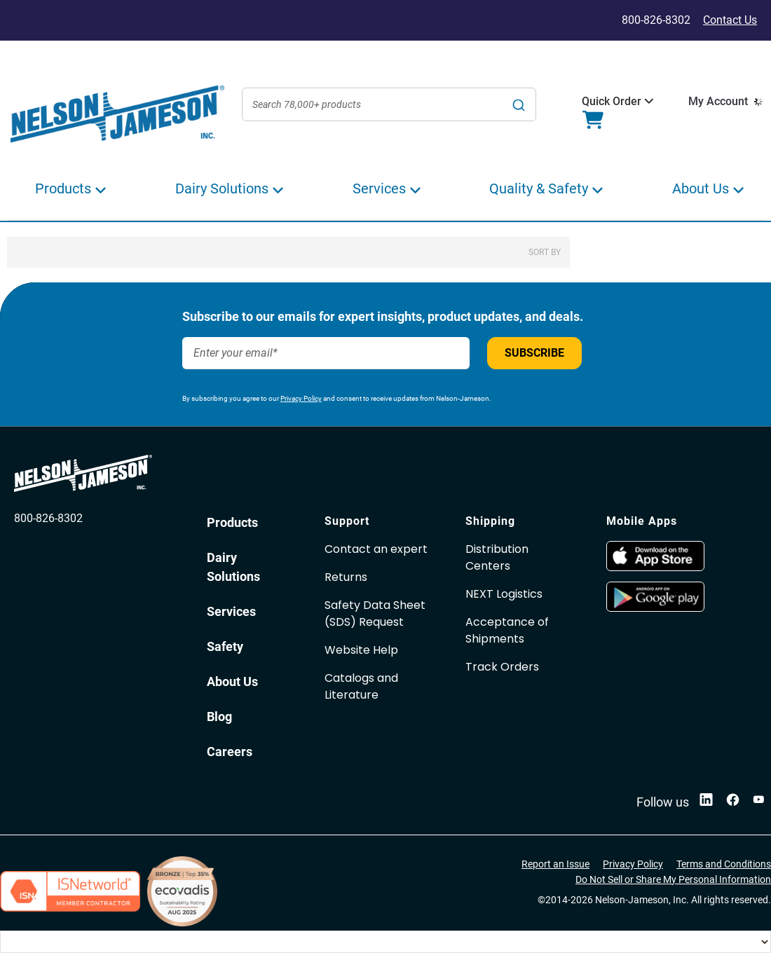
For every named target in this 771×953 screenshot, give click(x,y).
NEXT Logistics (504, 594)
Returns (346, 577)
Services (231, 611)
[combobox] (389, 104)
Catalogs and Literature (361, 686)
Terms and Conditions (723, 864)
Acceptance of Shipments (507, 630)
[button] (611, 101)
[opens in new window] (655, 567)
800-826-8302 (48, 518)
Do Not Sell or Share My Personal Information (673, 879)
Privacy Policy (301, 398)
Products (232, 522)
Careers (229, 751)
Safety (225, 646)
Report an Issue (555, 864)
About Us (232, 681)
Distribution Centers (496, 557)
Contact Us (730, 20)
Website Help (361, 650)
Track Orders (502, 667)
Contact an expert (376, 549)
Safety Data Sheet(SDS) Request (375, 613)
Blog (219, 716)
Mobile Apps (641, 521)
